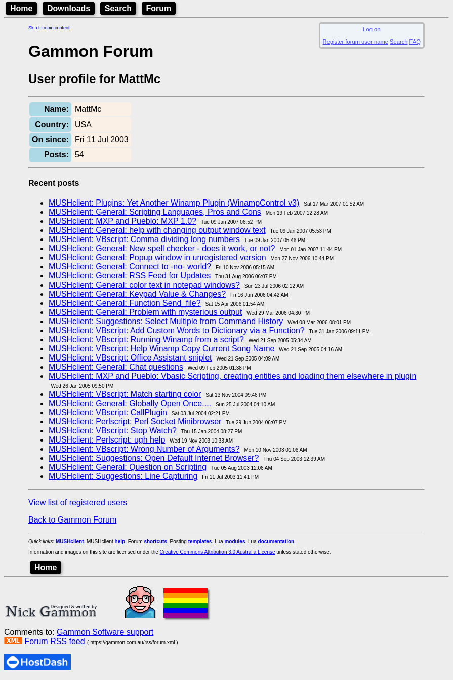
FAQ (415, 41)
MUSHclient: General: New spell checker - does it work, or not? (162, 248)
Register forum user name (355, 41)
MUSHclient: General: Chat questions (116, 367)
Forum (159, 8)
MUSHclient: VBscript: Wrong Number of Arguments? (144, 449)
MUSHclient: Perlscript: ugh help (107, 439)
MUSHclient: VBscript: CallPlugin (108, 412)
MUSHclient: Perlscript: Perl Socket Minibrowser (135, 421)
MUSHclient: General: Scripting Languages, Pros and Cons (155, 212)
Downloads (68, 8)
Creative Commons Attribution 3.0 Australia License (217, 552)
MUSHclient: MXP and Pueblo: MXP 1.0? (122, 221)
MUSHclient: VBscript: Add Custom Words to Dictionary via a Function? (177, 330)
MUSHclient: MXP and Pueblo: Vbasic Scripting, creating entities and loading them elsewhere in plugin (232, 376)
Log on (371, 29)
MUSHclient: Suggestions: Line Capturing (123, 476)
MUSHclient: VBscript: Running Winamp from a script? (146, 339)
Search (118, 8)
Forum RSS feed (54, 641)
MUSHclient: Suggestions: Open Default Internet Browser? (154, 458)
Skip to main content (49, 27)
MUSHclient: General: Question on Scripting (128, 467)
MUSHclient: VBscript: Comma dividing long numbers (144, 239)
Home (21, 8)
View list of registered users (77, 502)
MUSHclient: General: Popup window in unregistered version (157, 257)
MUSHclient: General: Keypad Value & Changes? (137, 294)
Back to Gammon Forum (72, 519)
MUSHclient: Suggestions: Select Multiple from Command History (166, 321)
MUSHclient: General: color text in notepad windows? (144, 285)
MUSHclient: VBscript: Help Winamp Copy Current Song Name (161, 348)
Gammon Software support (105, 632)
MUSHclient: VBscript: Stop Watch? (113, 430)
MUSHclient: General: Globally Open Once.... (130, 403)
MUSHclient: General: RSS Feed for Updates (130, 275)
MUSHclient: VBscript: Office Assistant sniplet (130, 357)
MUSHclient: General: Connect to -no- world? (130, 266)
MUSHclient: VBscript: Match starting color (125, 394)
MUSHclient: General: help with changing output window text (157, 230)
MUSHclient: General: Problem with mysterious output (145, 312)
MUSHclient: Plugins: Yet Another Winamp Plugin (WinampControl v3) (174, 202)
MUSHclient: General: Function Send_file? (125, 303)
